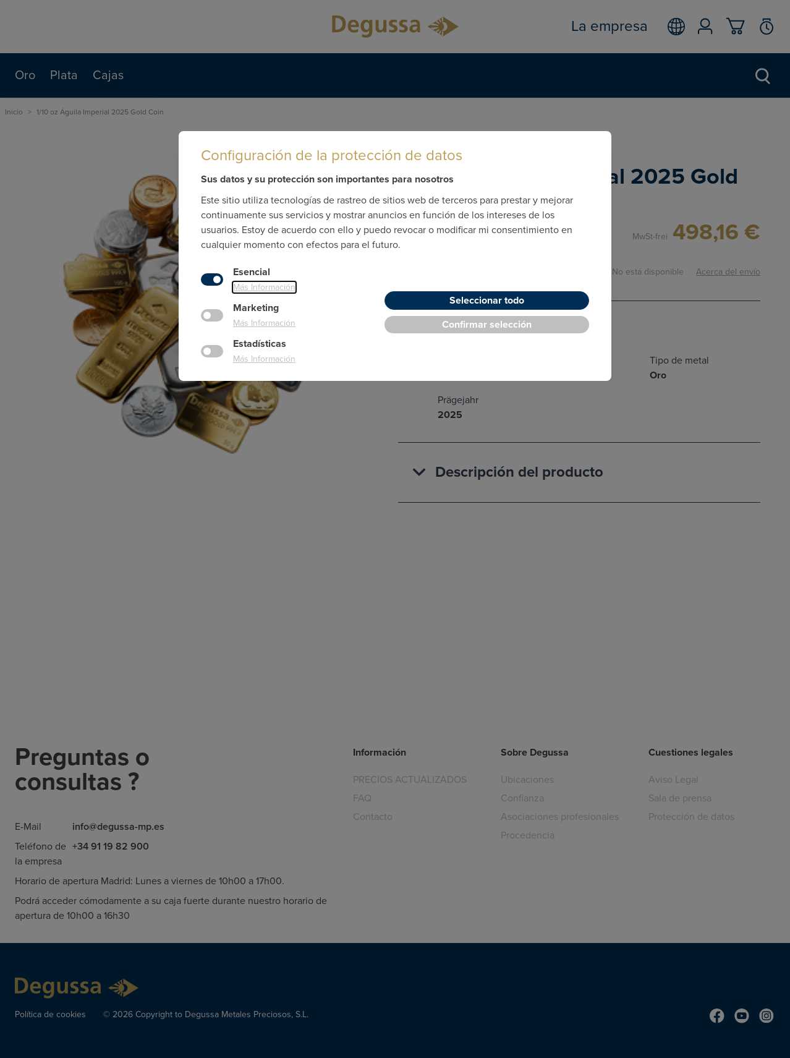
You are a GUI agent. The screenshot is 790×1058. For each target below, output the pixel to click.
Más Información (264, 287)
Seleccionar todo (486, 300)
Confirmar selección (487, 324)
